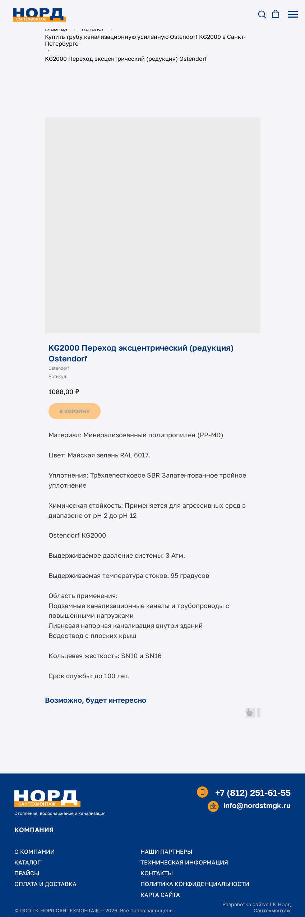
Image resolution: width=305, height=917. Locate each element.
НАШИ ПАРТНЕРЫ (166, 851)
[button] (262, 14)
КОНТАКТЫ (156, 873)
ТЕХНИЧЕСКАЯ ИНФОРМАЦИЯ (184, 862)
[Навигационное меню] (293, 14)
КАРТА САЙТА (160, 894)
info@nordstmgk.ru (257, 805)
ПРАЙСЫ (26, 873)
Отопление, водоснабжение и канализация (60, 813)
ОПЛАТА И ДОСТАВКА (45, 884)
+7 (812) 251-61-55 (253, 792)
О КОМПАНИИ (34, 851)
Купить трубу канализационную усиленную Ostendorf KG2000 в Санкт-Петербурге (145, 40)
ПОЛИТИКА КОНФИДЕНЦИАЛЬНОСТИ (194, 884)
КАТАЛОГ (27, 862)
